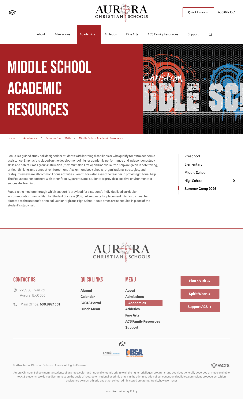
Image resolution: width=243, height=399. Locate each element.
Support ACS (200, 307)
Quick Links (198, 12)
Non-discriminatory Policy (121, 391)
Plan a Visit (200, 281)
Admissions (63, 34)
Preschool (192, 156)
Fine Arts (134, 34)
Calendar (87, 297)
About (42, 34)
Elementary (193, 164)
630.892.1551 (226, 12)
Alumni (86, 291)
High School (194, 181)
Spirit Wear (200, 294)
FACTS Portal (90, 303)
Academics (89, 34)
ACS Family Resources (164, 34)
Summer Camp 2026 (200, 189)
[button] (210, 34)
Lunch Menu (90, 309)
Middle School (195, 173)
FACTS (12, 12)
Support (195, 34)
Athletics (112, 34)
